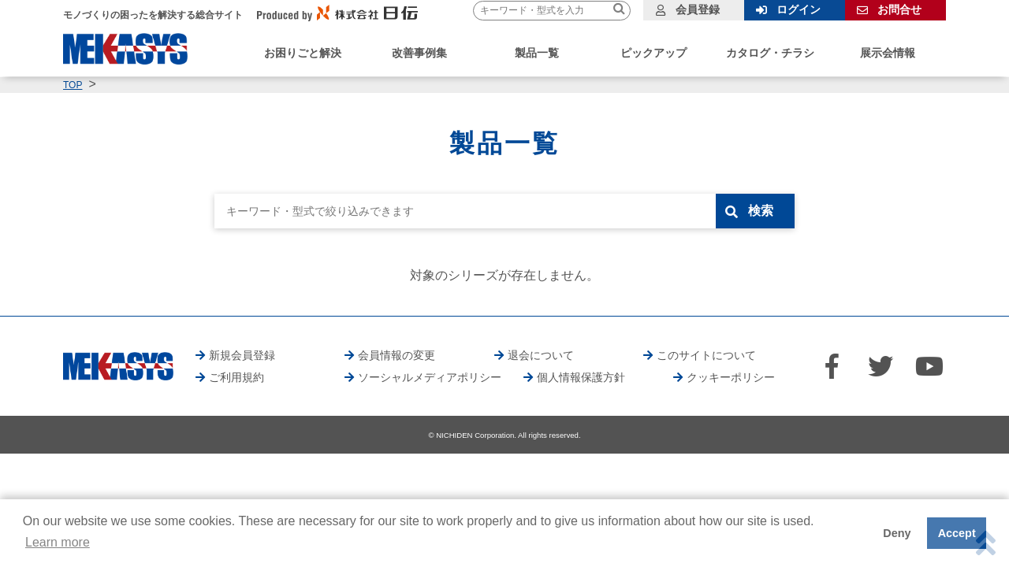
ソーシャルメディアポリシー (429, 377)
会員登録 (698, 9)
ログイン (798, 9)
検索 (762, 210)
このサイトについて (706, 355)
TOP (72, 85)
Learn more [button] (57, 542)
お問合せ (899, 9)
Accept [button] (957, 533)
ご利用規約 (236, 377)
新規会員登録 (242, 355)
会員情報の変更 (396, 355)
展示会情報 (887, 52)
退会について (541, 355)
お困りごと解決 (302, 52)
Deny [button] (896, 533)
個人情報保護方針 (581, 377)
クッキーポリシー (731, 377)
